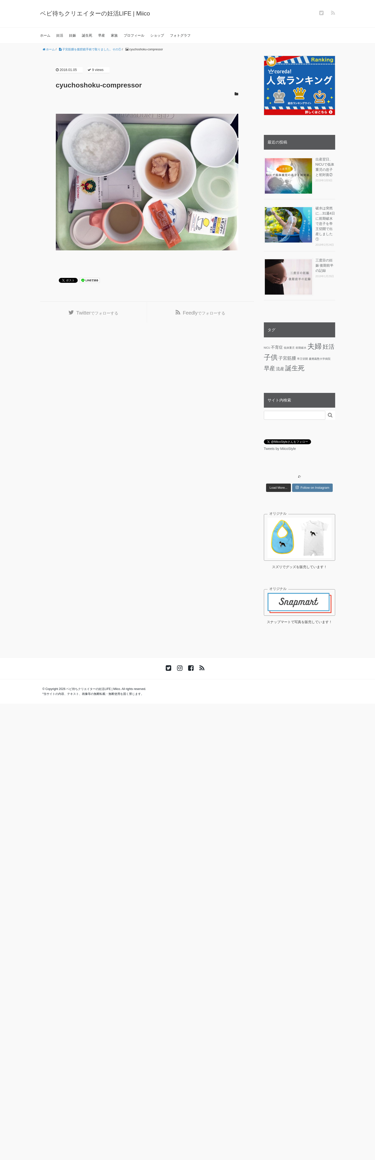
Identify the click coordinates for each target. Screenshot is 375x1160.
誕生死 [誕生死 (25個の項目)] (294, 368)
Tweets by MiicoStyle (280, 449)
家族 (114, 35)
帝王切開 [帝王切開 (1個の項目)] (302, 358)
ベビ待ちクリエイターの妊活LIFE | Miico (95, 13)
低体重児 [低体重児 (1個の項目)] (289, 347)
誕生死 (87, 35)
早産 (101, 35)
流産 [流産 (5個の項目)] (280, 368)
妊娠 (72, 35)
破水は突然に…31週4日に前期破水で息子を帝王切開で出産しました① (325, 223)
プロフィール (134, 35)
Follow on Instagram (312, 487)
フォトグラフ (180, 35)
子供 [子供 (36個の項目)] (271, 357)
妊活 (59, 35)
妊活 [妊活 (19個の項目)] (328, 346)
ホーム (45, 35)
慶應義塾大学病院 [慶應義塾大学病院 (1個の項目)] (319, 358)
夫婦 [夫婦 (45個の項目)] (314, 346)
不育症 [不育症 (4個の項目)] (277, 347)
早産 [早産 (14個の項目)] (269, 368)
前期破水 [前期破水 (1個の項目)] (301, 347)
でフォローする (97, 312)
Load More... (278, 487)
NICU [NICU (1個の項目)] (267, 347)
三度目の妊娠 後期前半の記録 (324, 265)
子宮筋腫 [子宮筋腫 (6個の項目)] (287, 358)
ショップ (157, 35)
